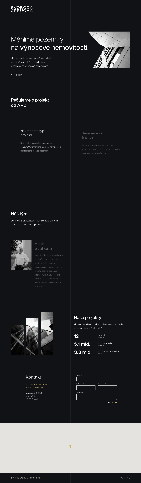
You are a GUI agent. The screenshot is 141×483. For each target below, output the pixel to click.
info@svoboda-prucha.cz (38, 384)
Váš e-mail (80, 384)
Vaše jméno (80, 375)
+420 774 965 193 (35, 388)
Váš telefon (102, 384)
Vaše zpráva (80, 392)
